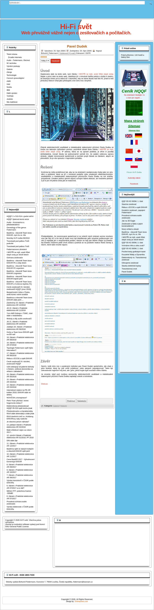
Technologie (11, 75)
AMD (9, 81)
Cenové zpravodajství (15, 78)
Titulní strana (12, 54)
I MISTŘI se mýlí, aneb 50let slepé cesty (95, 74)
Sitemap (134, 126)
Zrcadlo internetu (15, 57)
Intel (8, 84)
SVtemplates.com (81, 601)
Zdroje (9, 72)
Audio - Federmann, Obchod (18, 60)
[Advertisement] (77, 10)
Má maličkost (12, 102)
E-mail (72, 53)
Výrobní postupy (13, 66)
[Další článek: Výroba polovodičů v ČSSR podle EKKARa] (82, 401)
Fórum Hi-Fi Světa (134, 172)
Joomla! (8, 524)
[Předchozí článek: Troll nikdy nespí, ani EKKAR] (71, 401)
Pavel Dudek (77, 46)
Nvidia (9, 87)
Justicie (10, 99)
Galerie (10, 69)
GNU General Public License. (17, 527)
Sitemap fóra (134, 130)
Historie (64, 406)
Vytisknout (64, 53)
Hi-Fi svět (76, 26)
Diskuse (44, 384)
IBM (8, 90)
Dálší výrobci (12, 93)
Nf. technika (11, 63)
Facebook (134, 184)
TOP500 (10, 96)
